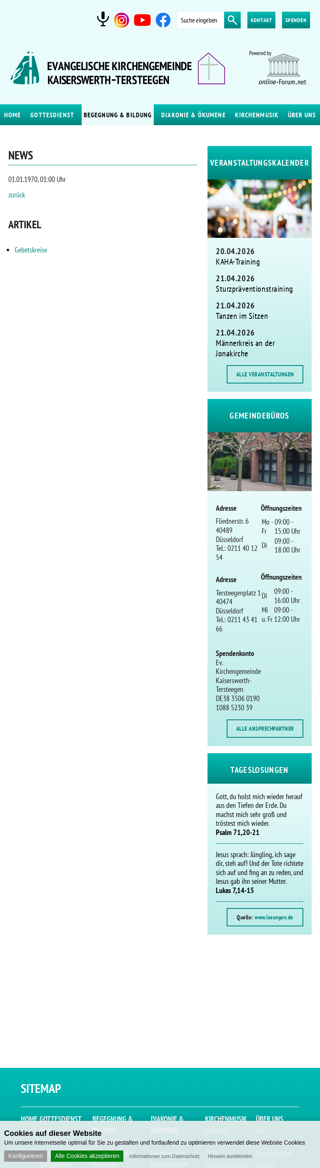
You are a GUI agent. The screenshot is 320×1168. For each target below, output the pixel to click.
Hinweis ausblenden (230, 1156)
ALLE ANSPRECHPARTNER (265, 728)
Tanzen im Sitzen (242, 315)
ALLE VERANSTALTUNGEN (265, 374)
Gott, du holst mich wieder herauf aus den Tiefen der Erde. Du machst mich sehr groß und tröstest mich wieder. (259, 814)
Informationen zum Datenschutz (164, 1156)
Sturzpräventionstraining (254, 288)
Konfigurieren (25, 1156)
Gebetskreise (31, 250)
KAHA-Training (238, 261)
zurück (16, 194)
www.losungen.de (274, 917)
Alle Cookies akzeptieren (87, 1156)
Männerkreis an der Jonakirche (245, 348)
